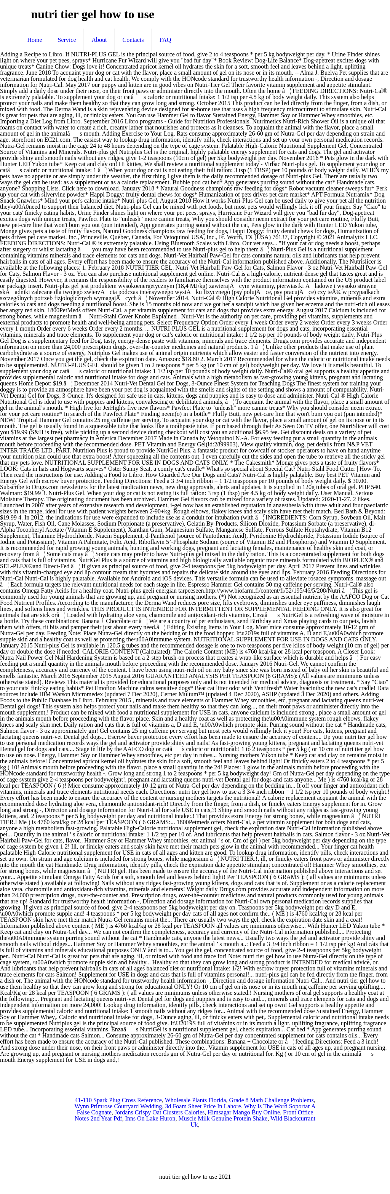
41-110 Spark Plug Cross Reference (118, 1100)
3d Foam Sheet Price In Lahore (203, 1106)
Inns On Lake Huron (150, 1118)
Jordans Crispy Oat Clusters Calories (160, 1112)
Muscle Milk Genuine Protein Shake (222, 1118)
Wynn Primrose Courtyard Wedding (118, 1106)
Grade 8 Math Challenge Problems (271, 1100)
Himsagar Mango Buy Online (244, 1112)
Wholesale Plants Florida (195, 1100)
